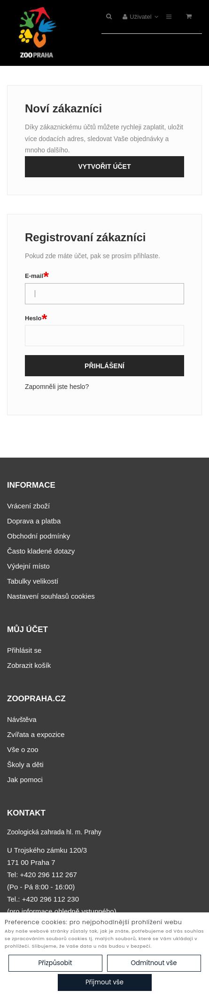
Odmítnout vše (154, 962)
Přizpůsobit (55, 962)
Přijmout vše (104, 982)
